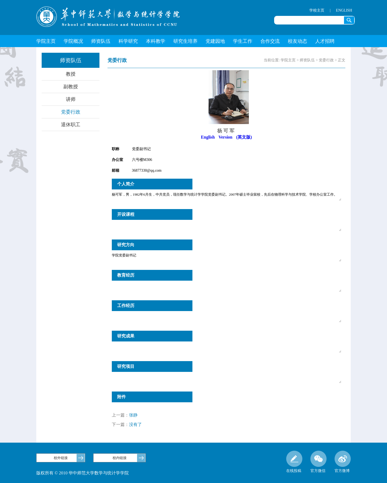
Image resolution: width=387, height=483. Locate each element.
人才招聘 (325, 41)
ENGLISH (344, 10)
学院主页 (46, 41)
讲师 (71, 99)
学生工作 (242, 41)
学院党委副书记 (226, 257)
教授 (71, 74)
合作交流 (270, 41)
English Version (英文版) (226, 137)
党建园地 (215, 41)
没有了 (135, 424)
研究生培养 (185, 41)
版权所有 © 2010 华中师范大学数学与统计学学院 (82, 473)
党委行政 (70, 112)
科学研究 (128, 41)
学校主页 (316, 10)
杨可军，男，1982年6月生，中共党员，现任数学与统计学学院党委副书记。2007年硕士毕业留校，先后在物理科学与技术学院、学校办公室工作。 (226, 196)
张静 (133, 415)
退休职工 (70, 124)
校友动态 (297, 41)
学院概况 (73, 41)
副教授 (70, 86)
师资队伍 (100, 41)
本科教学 (155, 41)
